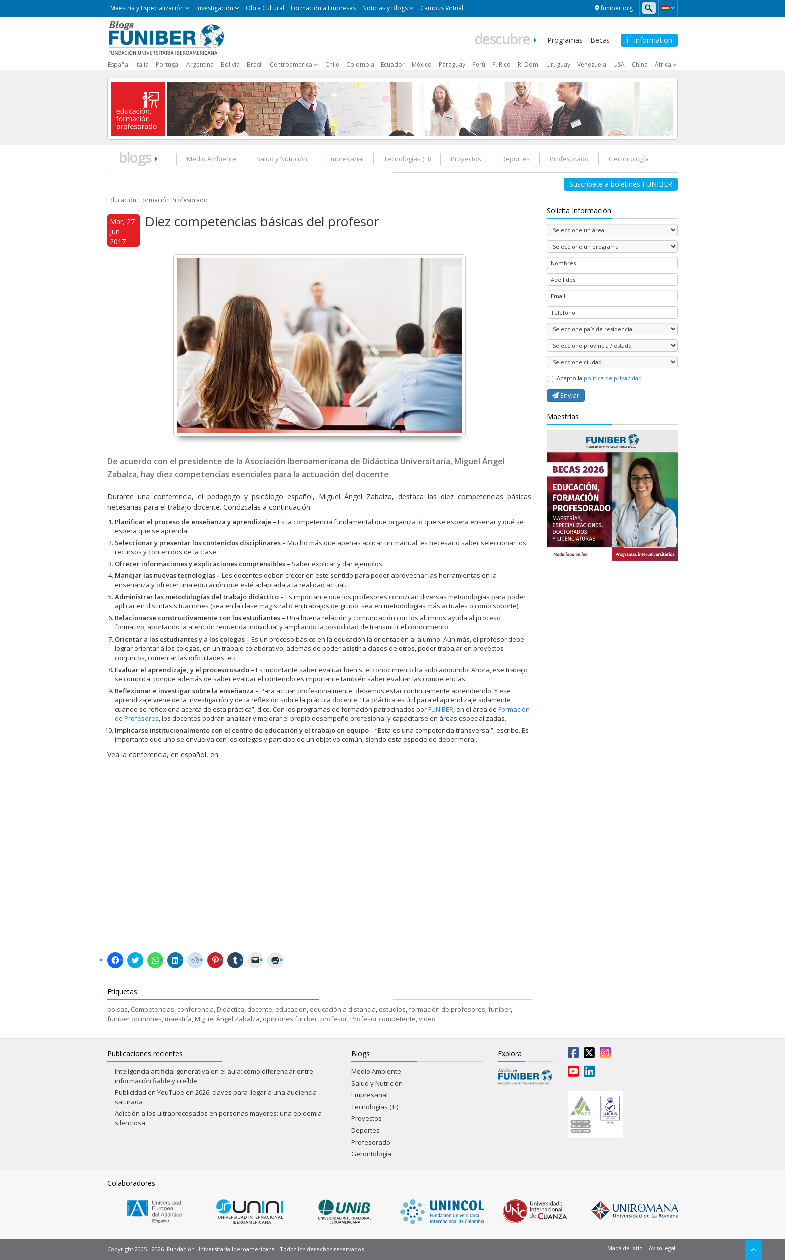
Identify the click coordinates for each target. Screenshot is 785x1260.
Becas (600, 40)
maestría (178, 1018)
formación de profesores (447, 1009)
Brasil (255, 64)
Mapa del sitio (624, 1248)
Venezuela (591, 64)
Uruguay (558, 64)
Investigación (214, 8)
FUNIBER (440, 709)
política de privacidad (613, 378)
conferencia (195, 1009)
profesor (333, 1018)
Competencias (152, 1009)
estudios (392, 1009)
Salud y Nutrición (281, 158)
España (118, 64)
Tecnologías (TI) (407, 158)
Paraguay (452, 64)
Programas (564, 40)
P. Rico (501, 64)
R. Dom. (529, 64)
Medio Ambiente (211, 158)
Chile (332, 64)
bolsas (117, 1009)
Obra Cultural (265, 8)
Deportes (515, 158)
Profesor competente (383, 1018)
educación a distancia (343, 1009)
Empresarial (345, 158)
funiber (499, 1009)
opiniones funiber (290, 1018)
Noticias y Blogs (385, 8)
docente (259, 1009)
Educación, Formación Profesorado (157, 200)
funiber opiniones (134, 1018)
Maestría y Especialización (147, 8)
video (427, 1018)
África (663, 64)
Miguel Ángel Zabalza (227, 1018)
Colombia (360, 64)
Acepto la (594, 378)
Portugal (168, 64)
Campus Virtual (441, 8)
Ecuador (393, 64)
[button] (668, 7)
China (640, 64)
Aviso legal (662, 1248)
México (422, 64)
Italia (142, 64)
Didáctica (230, 1009)
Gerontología (629, 158)
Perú (478, 64)
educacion (291, 1009)
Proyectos (466, 158)
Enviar (565, 395)
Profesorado (569, 158)
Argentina (200, 64)
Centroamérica (291, 64)
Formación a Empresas (323, 8)
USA (619, 64)
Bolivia (230, 64)
